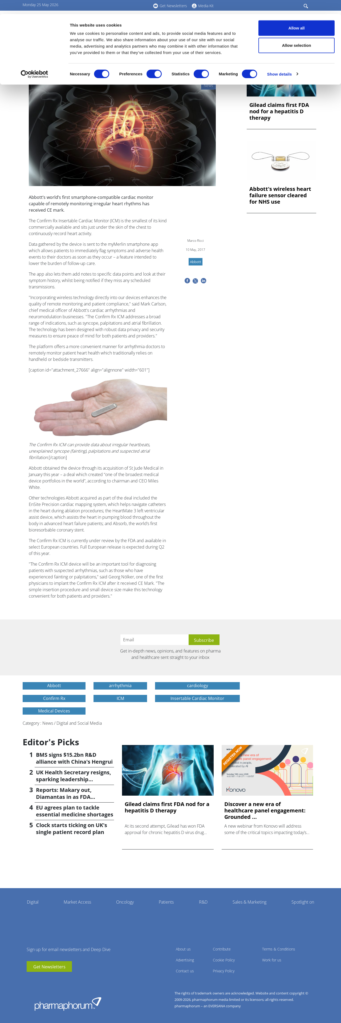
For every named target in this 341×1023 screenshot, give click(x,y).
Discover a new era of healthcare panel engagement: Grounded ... (265, 810)
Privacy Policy (223, 970)
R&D (203, 902)
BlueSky (46, 979)
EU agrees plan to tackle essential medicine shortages (74, 811)
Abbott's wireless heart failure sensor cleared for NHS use (280, 195)
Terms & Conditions (278, 949)
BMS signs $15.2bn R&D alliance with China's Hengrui (74, 758)
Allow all (297, 14)
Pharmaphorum (68, 1003)
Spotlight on (302, 902)
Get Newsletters (49, 967)
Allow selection (296, 31)
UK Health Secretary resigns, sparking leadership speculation (73, 779)
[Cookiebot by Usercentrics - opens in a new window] (34, 60)
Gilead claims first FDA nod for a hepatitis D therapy (279, 111)
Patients (166, 902)
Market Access (77, 902)
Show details (279, 60)
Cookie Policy (224, 959)
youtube (30, 979)
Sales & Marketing (249, 902)
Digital (33, 902)
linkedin (38, 979)
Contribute (222, 949)
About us (183, 949)
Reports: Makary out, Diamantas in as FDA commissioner (64, 796)
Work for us (271, 959)
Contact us (185, 970)
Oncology (125, 902)
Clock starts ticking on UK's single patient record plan (71, 828)
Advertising (185, 959)
